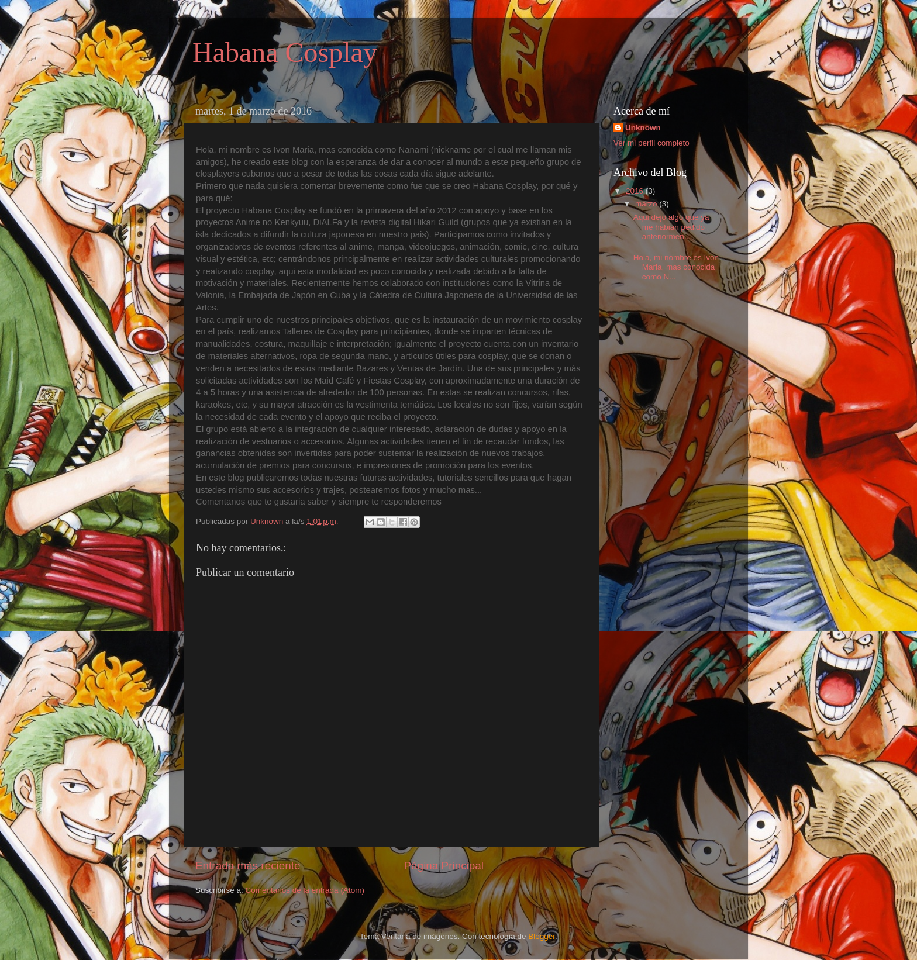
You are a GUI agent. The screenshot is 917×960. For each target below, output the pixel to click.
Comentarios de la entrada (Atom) (305, 890)
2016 (636, 191)
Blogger (541, 936)
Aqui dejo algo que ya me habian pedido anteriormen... (671, 226)
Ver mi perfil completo (651, 143)
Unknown (643, 127)
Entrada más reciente (248, 865)
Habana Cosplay (284, 52)
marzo (647, 203)
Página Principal (444, 865)
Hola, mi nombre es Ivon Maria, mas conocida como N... (676, 267)
